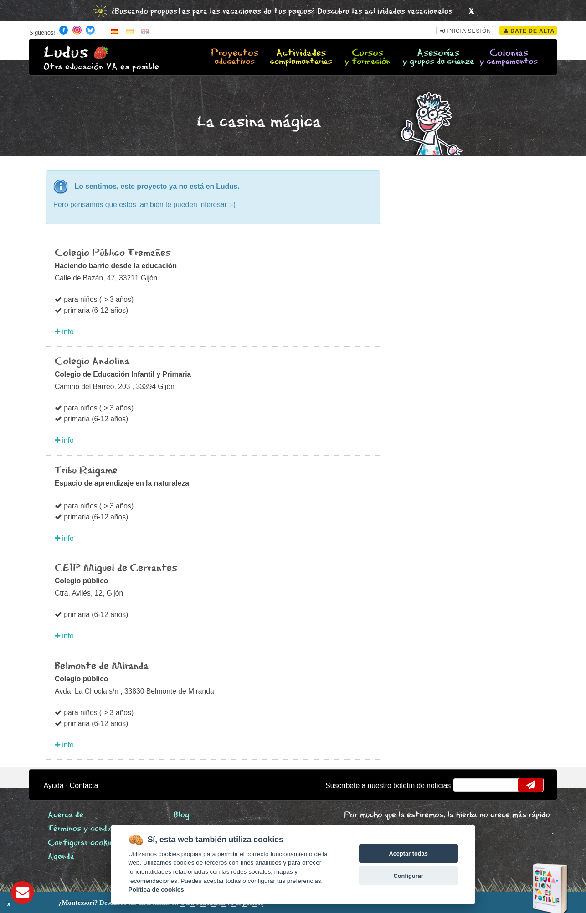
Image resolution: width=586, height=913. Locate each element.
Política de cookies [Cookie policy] (156, 889)
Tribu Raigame (86, 470)
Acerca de (65, 815)
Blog (182, 815)
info (64, 332)
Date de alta (529, 31)
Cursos (367, 57)
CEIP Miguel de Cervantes (116, 568)
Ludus (66, 53)
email (466, 785)
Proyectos (234, 57)
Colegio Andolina (92, 361)
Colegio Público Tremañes (113, 253)
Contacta (84, 785)
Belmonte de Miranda (102, 666)
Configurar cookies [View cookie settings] (83, 843)
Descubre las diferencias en (103, 902)
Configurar (408, 875)
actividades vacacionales (408, 11)
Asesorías (438, 57)
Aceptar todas (408, 853)
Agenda (61, 856)
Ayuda (54, 785)
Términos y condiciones (90, 829)
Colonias (508, 57)
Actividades (301, 57)
